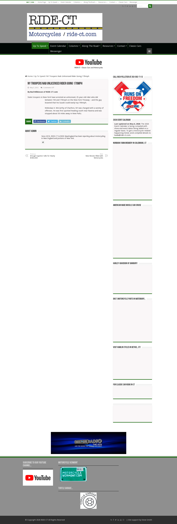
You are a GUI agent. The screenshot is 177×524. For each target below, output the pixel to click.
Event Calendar (66, 2)
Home (29, 76)
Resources (102, 2)
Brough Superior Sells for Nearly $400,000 (43, 156)
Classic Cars (123, 2)
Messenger (133, 2)
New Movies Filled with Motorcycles (90, 156)
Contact (112, 2)
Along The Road (89, 2)
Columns (77, 2)
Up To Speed (52, 2)
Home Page (42, 2)
